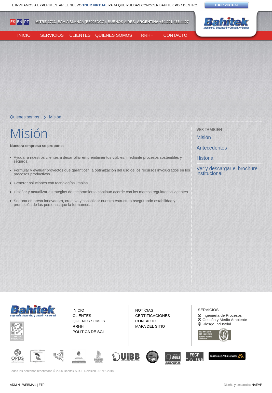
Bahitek (226, 23)
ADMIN (15, 385)
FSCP (194, 356)
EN (19, 22)
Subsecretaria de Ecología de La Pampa (58, 356)
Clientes (79, 35)
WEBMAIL (29, 385)
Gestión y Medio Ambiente (224, 319)
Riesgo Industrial (216, 324)
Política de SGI (88, 331)
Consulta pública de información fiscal (17, 331)
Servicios (52, 35)
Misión (204, 137)
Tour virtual (95, 5)
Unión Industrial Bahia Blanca (126, 356)
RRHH (147, 35)
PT (26, 22)
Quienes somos (113, 35)
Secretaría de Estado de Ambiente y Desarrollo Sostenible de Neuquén (99, 356)
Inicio (24, 35)
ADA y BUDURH (173, 358)
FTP (42, 385)
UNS (152, 356)
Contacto (175, 35)
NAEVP (257, 385)
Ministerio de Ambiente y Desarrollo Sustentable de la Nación (78, 356)
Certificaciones (152, 315)
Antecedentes (212, 148)
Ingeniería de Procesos (222, 315)
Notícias (144, 310)
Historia (205, 158)
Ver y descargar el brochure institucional (227, 171)
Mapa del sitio (150, 326)
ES (12, 22)
